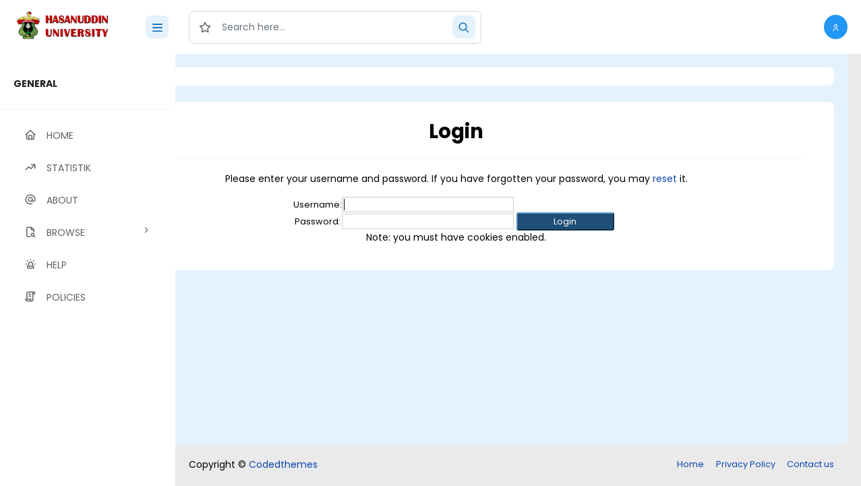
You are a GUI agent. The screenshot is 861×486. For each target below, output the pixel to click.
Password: (373, 221)
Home (690, 464)
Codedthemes (283, 464)
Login (232, 76)
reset (720, 178)
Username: (373, 204)
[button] (836, 27)
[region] (87, 270)
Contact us (810, 464)
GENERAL (35, 83)
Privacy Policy (745, 464)
